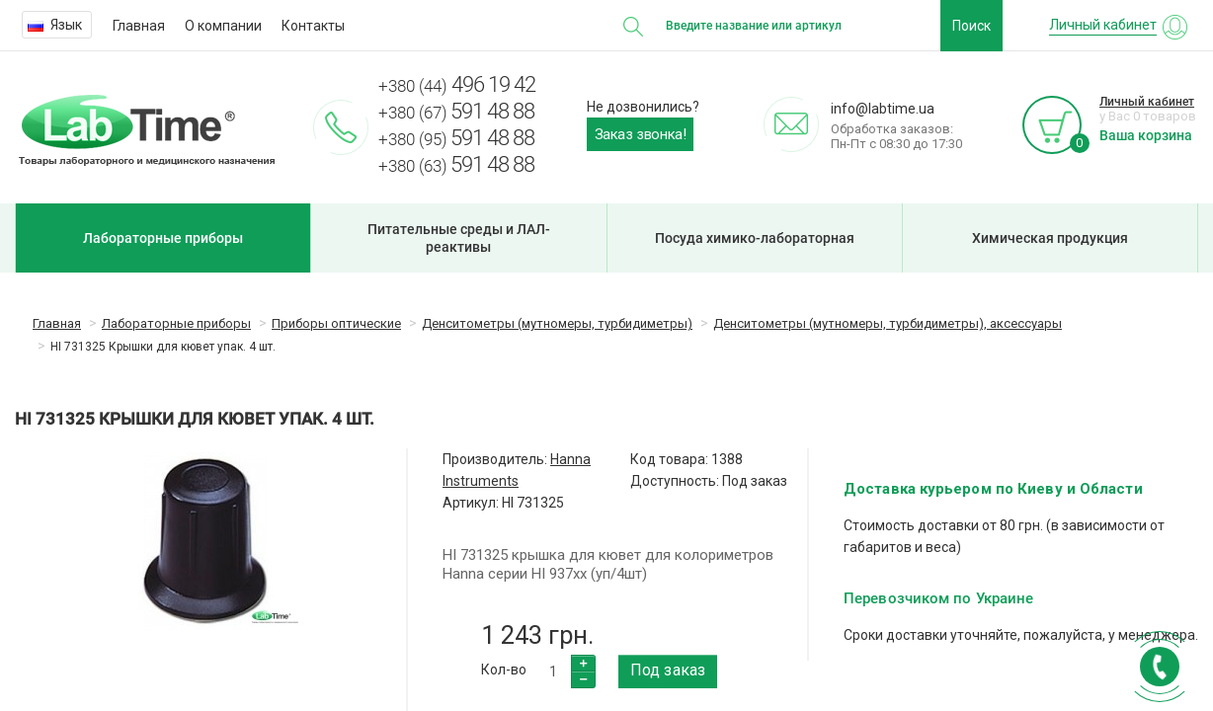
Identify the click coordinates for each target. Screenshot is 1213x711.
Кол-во (503, 669)
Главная (139, 26)
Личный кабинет (1146, 102)
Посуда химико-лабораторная (754, 238)
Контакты (313, 26)
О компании (223, 26)
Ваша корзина (1145, 135)
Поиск (971, 26)
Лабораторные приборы (163, 238)
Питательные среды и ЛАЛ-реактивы (458, 238)
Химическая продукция (1050, 238)
